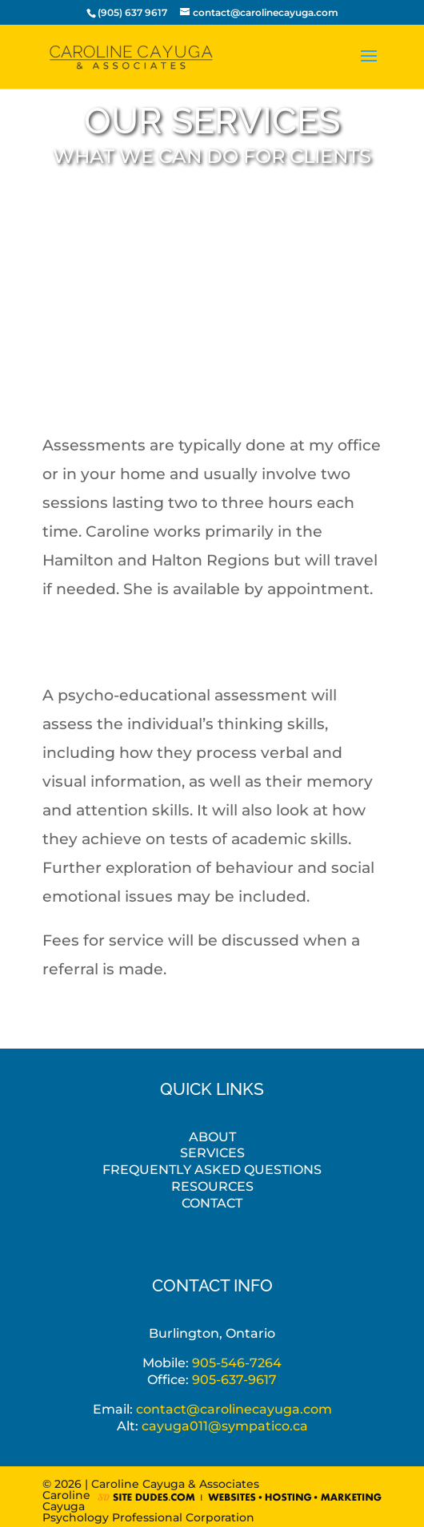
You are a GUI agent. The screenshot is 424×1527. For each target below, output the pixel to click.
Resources (212, 1186)
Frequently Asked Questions (212, 1169)
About (212, 1136)
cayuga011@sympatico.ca (225, 1426)
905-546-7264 (237, 1362)
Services (212, 1152)
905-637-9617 (234, 1379)
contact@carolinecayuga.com (234, 1409)
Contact (212, 1203)
